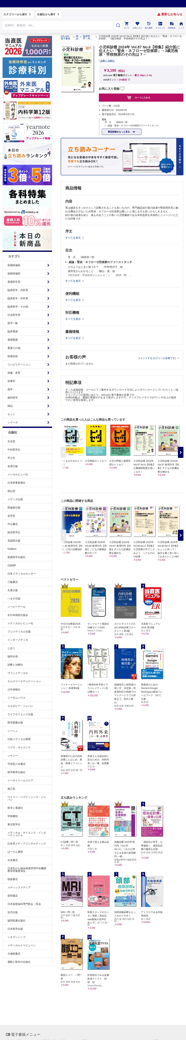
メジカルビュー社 (18, 474)
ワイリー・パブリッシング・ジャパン (27, 798)
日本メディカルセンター (22, 573)
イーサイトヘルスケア (20, 780)
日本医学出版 (15, 928)
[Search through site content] (58, 25)
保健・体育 (14, 372)
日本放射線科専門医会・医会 (24, 904)
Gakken (12, 548)
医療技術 (13, 356)
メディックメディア (19, 887)
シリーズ (13, 422)
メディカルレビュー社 (20, 623)
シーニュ (13, 730)
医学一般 (13, 323)
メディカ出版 (15, 499)
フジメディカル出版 (19, 631)
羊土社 (11, 457)
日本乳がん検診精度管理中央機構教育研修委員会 (27, 869)
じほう (11, 648)
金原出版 (13, 466)
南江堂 (11, 788)
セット (11, 414)
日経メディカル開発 (19, 739)
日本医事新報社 (16, 482)
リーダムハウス (16, 697)
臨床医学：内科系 (18, 290)
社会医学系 (14, 314)
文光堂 (11, 441)
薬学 (10, 389)
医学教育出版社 (16, 772)
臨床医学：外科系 (18, 298)
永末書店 (13, 860)
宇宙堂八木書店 (16, 763)
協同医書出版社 (16, 920)
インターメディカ (18, 639)
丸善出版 (13, 590)
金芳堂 (11, 515)
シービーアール (16, 606)
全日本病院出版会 (18, 615)
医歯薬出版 (14, 507)
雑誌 (10, 405)
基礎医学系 (14, 281)
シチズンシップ (16, 937)
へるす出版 (14, 598)
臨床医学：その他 (18, 306)
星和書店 (13, 895)
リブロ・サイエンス (19, 747)
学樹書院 (13, 816)
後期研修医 (14, 273)
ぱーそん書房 (15, 851)
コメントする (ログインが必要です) (157, 358)
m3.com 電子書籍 (65, 37)
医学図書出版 (15, 722)
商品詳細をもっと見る (119, 132)
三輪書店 (13, 581)
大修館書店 (14, 953)
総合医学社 (14, 532)
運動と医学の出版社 (19, 961)
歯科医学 (13, 397)
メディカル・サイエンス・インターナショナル (27, 834)
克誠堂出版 (14, 540)
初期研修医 (14, 265)
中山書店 (13, 524)
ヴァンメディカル (18, 672)
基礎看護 (13, 339)
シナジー (13, 755)
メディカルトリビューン (22, 945)
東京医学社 (14, 824)
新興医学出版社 (16, 557)
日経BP (12, 565)
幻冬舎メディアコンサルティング (27, 843)
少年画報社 (14, 689)
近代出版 (13, 912)
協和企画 (13, 656)
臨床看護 (13, 331)
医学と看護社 (15, 807)
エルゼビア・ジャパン (20, 706)
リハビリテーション (19, 364)
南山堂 (11, 490)
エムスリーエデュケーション (24, 681)
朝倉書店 (13, 879)
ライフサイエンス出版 (20, 714)
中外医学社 (14, 449)
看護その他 (14, 347)
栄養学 (11, 381)
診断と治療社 (15, 664)
